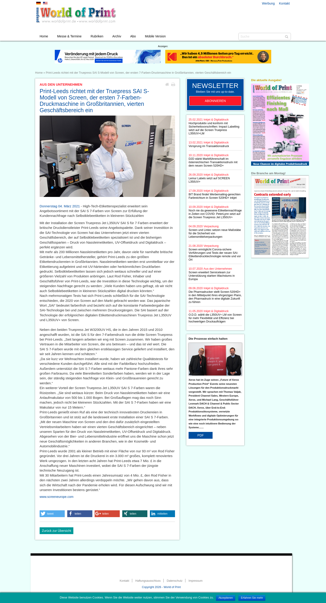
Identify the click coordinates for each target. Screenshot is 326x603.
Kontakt (284, 3)
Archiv (116, 36)
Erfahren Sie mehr (252, 597)
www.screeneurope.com (56, 497)
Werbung (268, 3)
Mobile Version (155, 36)
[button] (52, 513)
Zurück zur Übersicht (56, 531)
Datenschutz (174, 580)
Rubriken (97, 36)
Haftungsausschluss (148, 580)
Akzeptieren (225, 597)
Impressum (196, 580)
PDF (200, 435)
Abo (133, 36)
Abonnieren (215, 101)
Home (44, 36)
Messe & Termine (69, 36)
